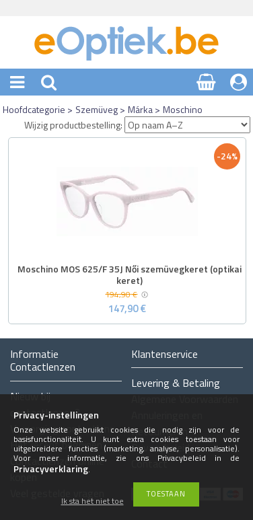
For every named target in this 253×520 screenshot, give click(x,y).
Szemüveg (96, 109)
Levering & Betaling (175, 383)
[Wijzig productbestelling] (187, 124)
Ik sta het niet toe (92, 501)
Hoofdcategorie (34, 109)
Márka (140, 109)
